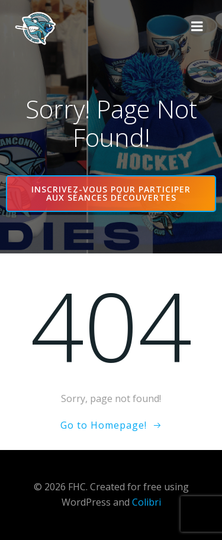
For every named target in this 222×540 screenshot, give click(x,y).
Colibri (146, 502)
